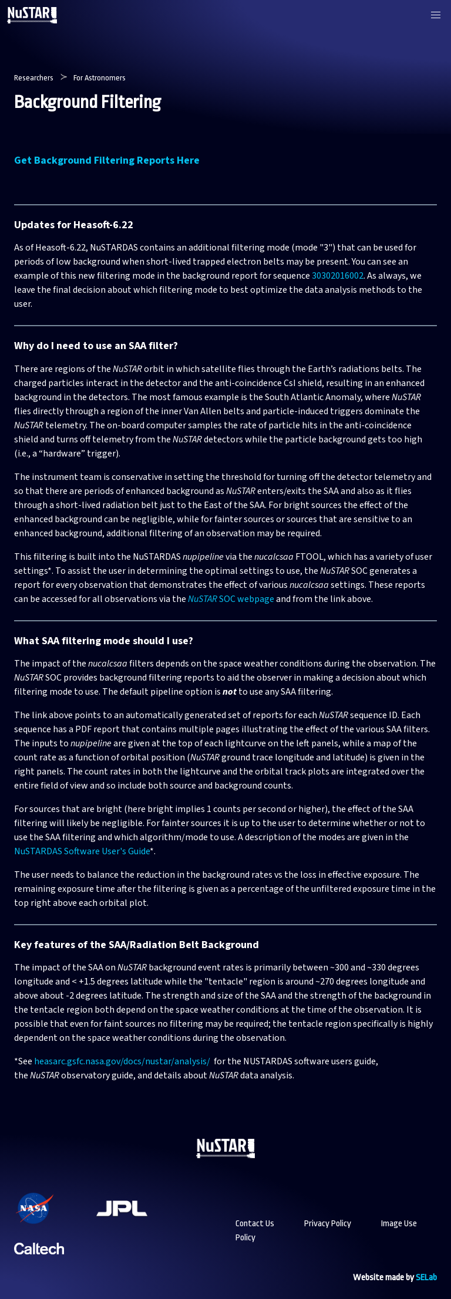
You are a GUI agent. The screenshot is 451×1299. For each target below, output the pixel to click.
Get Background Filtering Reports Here (107, 160)
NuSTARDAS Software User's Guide (82, 851)
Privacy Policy (327, 1224)
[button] (435, 15)
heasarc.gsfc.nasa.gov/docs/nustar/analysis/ (123, 1061)
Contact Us (254, 1224)
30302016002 (338, 275)
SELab (426, 1278)
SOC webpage (231, 599)
